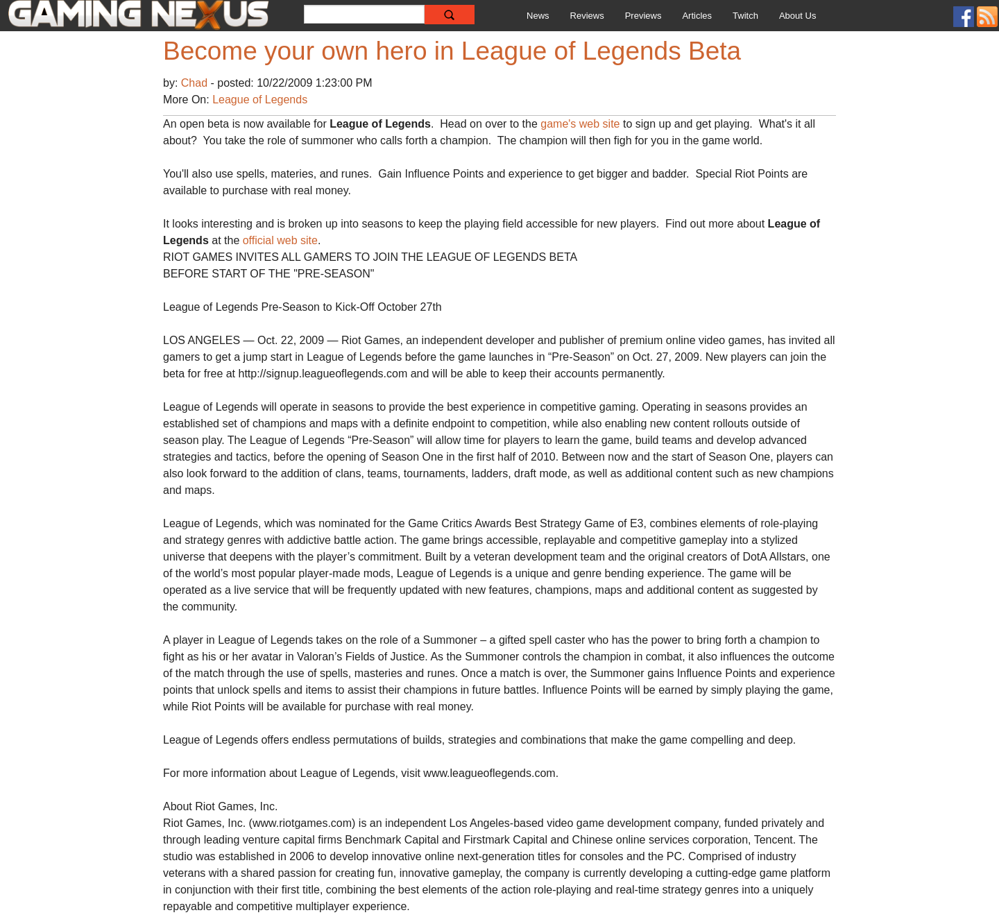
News (538, 15)
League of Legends (259, 99)
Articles (697, 15)
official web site (280, 240)
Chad (196, 83)
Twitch (745, 15)
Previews (643, 15)
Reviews (587, 15)
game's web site (580, 124)
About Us (797, 15)
